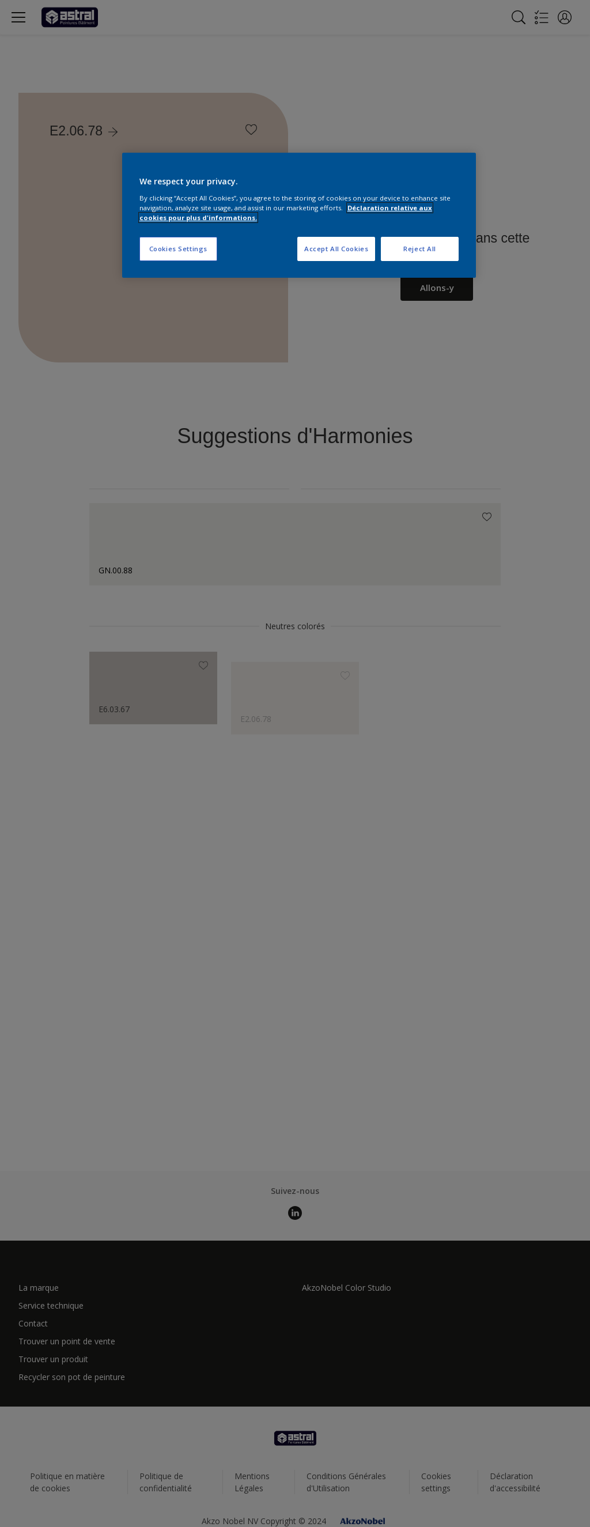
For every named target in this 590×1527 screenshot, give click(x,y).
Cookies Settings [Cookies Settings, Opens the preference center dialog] (178, 248)
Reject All (419, 248)
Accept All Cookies (336, 248)
